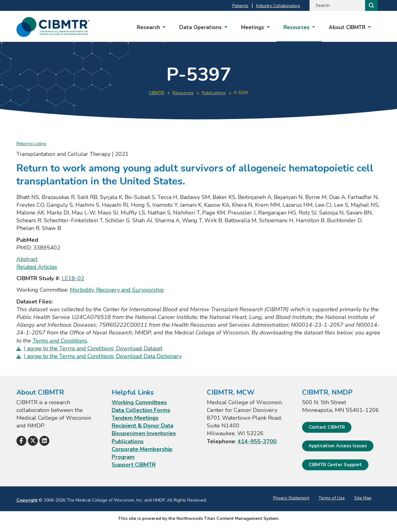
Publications (214, 93)
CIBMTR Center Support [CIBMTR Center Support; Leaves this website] (335, 465)
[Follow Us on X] (33, 441)
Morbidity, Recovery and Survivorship (117, 290)
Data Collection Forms (141, 410)
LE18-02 (73, 278)
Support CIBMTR (134, 464)
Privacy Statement (291, 498)
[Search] (371, 5)
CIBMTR (156, 93)
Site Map (363, 498)
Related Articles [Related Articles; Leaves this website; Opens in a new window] (36, 267)
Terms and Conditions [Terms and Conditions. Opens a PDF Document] (60, 340)
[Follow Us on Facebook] (21, 441)
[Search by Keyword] (337, 5)
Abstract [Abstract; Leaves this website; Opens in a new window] (27, 259)
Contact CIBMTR (327, 427)
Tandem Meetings (135, 418)
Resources (183, 93)
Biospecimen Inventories (144, 433)
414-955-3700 (257, 441)
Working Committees (139, 402)
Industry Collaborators (278, 6)
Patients (240, 6)
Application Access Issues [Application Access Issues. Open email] (338, 446)
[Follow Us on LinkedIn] (44, 441)
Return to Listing (31, 144)
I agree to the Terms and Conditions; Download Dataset (93, 348)
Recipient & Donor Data (142, 425)
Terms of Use (332, 498)
